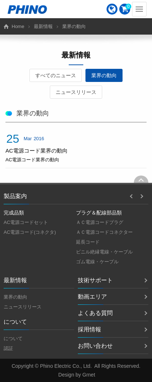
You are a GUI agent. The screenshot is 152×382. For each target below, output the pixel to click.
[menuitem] (112, 9)
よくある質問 (95, 313)
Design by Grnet (76, 375)
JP (112, 9)
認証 (8, 348)
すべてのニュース (55, 75)
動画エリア (92, 297)
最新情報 (43, 26)
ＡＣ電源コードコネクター (104, 232)
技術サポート (95, 280)
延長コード (88, 242)
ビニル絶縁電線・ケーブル (104, 252)
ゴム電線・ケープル (97, 261)
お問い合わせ (95, 346)
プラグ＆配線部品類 (99, 213)
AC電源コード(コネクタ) (30, 232)
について (13, 338)
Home (18, 26)
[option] (40, 222)
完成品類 (14, 213)
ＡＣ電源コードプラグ (99, 222)
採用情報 (89, 329)
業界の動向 (104, 75)
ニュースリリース (76, 92)
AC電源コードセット (26, 222)
